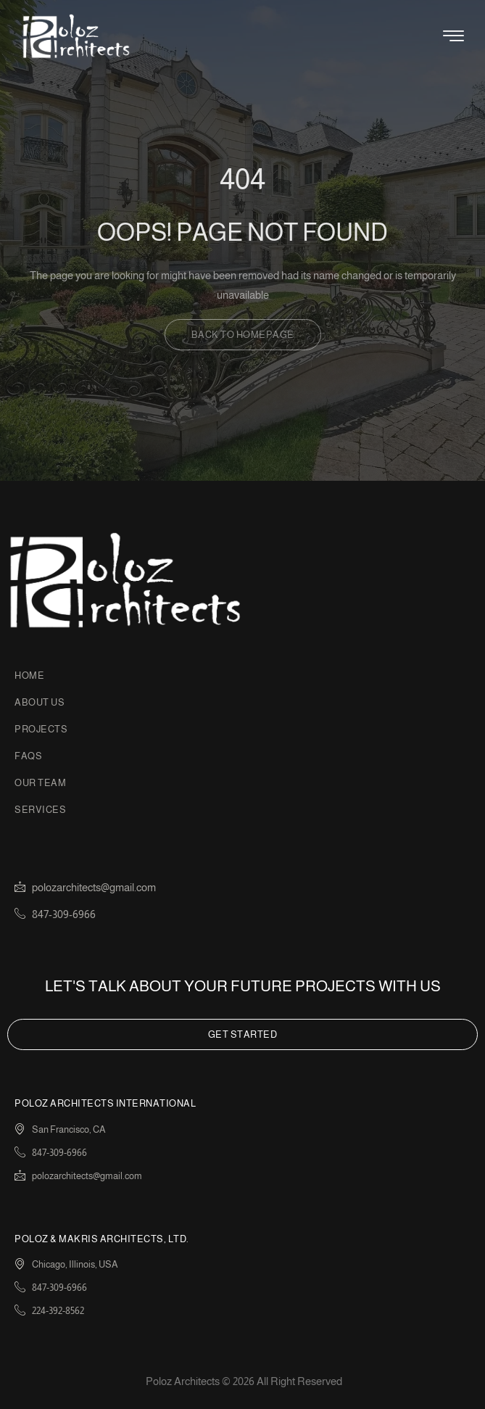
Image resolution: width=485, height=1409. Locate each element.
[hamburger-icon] (453, 38)
